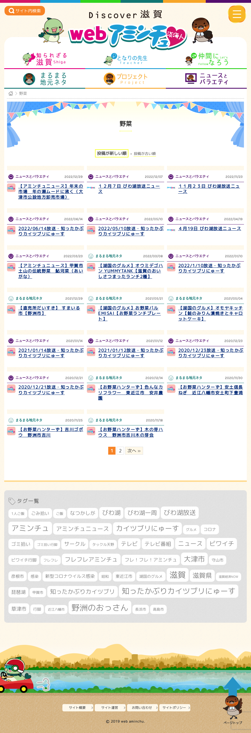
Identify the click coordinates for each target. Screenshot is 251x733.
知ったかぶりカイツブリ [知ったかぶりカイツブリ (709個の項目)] (82, 591)
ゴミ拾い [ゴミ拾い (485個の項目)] (20, 544)
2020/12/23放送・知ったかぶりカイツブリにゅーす (211, 353)
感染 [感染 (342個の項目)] (35, 576)
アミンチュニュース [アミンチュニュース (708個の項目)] (82, 528)
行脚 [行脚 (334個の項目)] (37, 609)
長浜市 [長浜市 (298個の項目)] (140, 609)
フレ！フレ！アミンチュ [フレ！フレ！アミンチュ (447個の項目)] (151, 559)
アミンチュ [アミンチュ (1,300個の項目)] (30, 528)
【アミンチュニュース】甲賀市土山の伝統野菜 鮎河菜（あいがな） (50, 271)
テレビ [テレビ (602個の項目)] (129, 544)
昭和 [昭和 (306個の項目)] (105, 576)
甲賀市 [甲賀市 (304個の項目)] (37, 592)
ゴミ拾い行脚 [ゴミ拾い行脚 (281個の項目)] (47, 544)
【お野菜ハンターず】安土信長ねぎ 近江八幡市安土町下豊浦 (210, 390)
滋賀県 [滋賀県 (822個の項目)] (202, 575)
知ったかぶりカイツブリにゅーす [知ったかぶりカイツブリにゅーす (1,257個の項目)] (179, 591)
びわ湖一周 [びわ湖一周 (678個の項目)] (142, 513)
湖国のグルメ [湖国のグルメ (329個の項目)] (151, 576)
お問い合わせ (142, 707)
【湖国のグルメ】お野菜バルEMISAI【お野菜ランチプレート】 (129, 313)
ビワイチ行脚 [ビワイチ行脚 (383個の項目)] (24, 560)
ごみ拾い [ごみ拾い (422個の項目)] (40, 513)
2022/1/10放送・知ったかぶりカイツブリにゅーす (209, 268)
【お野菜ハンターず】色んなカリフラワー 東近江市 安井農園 (130, 392)
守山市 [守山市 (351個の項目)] (217, 560)
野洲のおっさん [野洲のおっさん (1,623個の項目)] (99, 607)
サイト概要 (77, 707)
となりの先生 (125, 59)
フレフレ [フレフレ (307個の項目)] (50, 560)
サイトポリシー (174, 707)
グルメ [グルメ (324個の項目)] (191, 529)
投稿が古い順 (145, 153)
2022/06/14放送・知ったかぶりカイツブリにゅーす (51, 231)
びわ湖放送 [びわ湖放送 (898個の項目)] (180, 512)
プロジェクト (125, 79)
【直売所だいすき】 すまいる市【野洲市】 (49, 311)
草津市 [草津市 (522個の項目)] (18, 608)
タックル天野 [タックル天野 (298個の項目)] (103, 544)
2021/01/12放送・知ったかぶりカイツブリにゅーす (131, 353)
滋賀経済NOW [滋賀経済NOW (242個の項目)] (228, 577)
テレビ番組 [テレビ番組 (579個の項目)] (157, 544)
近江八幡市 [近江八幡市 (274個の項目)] (56, 609)
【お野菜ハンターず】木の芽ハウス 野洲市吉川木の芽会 (130, 432)
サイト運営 (109, 707)
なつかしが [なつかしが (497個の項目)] (82, 513)
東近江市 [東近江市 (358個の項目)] (124, 576)
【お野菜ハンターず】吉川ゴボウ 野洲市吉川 (50, 432)
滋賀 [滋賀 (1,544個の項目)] (177, 574)
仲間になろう (206, 59)
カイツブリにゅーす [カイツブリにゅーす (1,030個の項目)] (147, 528)
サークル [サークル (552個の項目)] (74, 544)
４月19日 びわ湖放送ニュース (209, 229)
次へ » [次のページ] (134, 451)
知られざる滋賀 (44, 59)
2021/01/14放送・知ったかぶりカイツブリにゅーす (51, 353)
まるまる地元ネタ (44, 79)
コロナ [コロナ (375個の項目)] (209, 529)
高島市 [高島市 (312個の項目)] (158, 609)
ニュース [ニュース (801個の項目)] (190, 543)
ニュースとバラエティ (206, 79)
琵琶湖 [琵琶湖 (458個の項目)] (18, 592)
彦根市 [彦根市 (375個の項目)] (17, 576)
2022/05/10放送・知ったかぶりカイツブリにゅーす (131, 231)
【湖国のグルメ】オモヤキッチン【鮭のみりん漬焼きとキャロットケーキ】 (210, 313)
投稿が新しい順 (111, 153)
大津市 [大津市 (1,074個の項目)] (194, 559)
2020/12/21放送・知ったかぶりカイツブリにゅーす (51, 390)
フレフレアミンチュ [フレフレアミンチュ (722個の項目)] (91, 559)
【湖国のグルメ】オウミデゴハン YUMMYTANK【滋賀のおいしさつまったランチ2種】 (130, 271)
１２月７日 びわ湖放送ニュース (129, 189)
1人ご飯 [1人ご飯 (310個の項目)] (17, 513)
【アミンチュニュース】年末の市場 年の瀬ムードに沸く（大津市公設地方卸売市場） (50, 191)
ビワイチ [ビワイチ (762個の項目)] (221, 543)
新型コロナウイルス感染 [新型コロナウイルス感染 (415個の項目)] (70, 576)
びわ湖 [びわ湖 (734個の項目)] (111, 512)
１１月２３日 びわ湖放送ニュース (209, 189)
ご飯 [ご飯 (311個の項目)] (59, 513)
